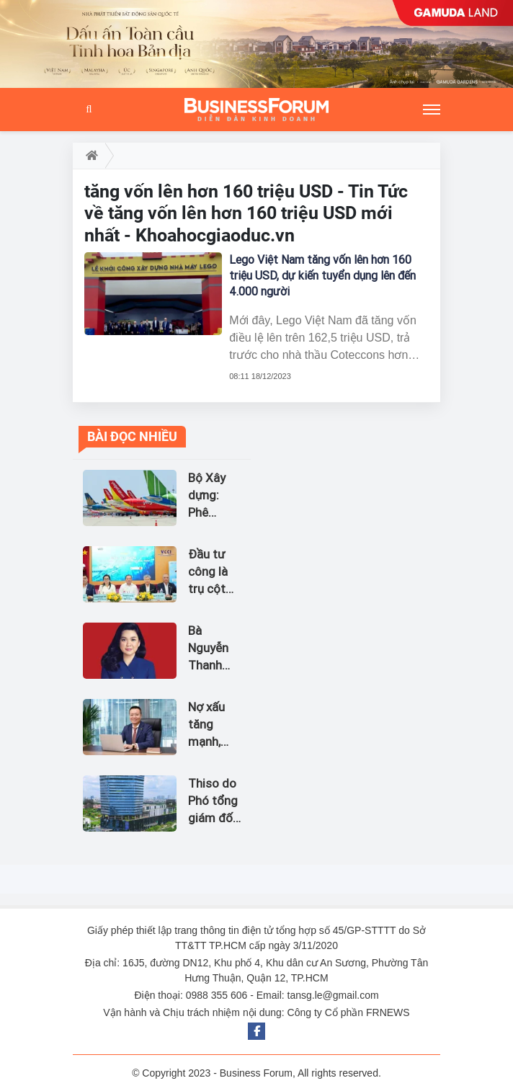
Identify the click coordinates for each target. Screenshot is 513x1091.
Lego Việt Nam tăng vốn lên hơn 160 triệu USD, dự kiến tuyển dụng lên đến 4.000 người (322, 275)
